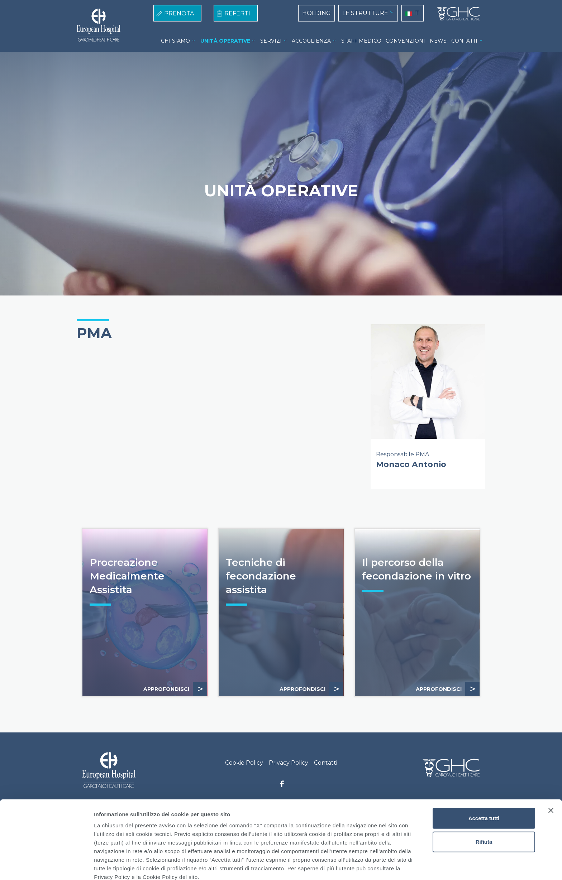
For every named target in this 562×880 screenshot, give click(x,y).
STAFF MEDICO (361, 41)
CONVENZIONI (405, 41)
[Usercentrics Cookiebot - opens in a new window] (46, 866)
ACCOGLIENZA (311, 41)
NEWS (438, 41)
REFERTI (237, 13)
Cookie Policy (244, 762)
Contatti (325, 762)
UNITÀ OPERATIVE (225, 41)
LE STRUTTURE (365, 13)
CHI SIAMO (175, 41)
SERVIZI (271, 41)
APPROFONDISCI (175, 689)
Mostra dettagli (377, 866)
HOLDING (316, 13)
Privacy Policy (288, 762)
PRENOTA (179, 13)
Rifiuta (484, 807)
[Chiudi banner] (550, 776)
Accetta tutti (484, 784)
